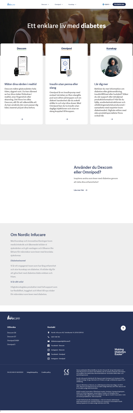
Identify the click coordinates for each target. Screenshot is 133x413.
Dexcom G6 (11, 333)
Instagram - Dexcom (57, 350)
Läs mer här (79, 190)
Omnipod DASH (13, 341)
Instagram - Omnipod (58, 358)
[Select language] (106, 4)
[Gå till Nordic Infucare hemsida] (11, 4)
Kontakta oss (119, 4)
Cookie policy (46, 372)
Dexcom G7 (11, 337)
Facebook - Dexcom (57, 345)
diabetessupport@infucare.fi (60, 341)
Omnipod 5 (11, 344)
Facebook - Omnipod (58, 354)
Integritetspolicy (32, 372)
